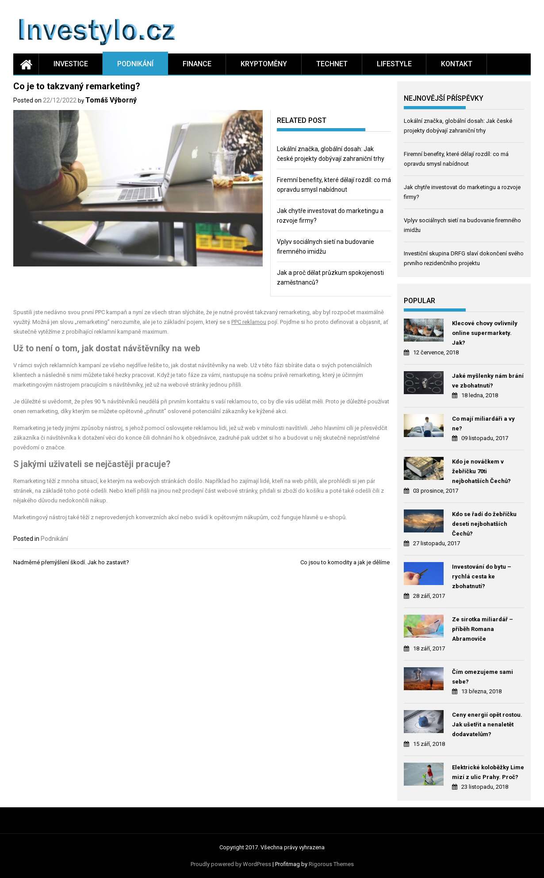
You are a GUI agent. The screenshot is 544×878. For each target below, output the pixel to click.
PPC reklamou (248, 322)
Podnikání (135, 64)
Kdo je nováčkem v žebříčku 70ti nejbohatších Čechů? (481, 471)
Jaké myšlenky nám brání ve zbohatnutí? (488, 380)
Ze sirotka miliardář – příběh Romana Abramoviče (482, 629)
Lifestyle (394, 64)
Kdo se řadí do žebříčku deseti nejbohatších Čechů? (484, 524)
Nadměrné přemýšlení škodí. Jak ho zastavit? (71, 562)
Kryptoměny (264, 64)
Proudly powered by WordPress (231, 864)
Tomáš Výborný (111, 100)
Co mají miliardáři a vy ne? (483, 423)
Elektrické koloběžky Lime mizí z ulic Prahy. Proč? (488, 772)
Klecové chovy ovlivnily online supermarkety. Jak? (484, 333)
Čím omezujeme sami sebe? (482, 677)
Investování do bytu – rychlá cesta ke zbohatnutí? (481, 576)
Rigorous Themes (331, 864)
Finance (197, 64)
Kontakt (456, 64)
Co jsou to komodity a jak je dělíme (345, 562)
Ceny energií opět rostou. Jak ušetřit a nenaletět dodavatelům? (487, 724)
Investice (71, 64)
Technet (332, 64)
